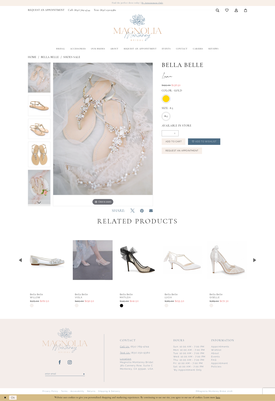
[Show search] (217, 10)
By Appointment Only (152, 3)
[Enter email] (65, 374)
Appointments (220, 346)
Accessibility (77, 391)
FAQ (214, 360)
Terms (64, 391)
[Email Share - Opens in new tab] (151, 211)
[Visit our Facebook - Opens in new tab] (60, 362)
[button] (236, 10)
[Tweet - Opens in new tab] (132, 211)
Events (215, 356)
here (218, 397)
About (215, 353)
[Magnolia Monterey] (137, 27)
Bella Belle (50, 57)
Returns (91, 391)
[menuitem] (46, 10)
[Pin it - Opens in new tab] (142, 210)
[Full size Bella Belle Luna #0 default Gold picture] (103, 134)
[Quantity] (170, 133)
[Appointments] (46, 10)
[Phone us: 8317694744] (79, 10)
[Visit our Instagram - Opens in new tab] (70, 362)
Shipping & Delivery (109, 391)
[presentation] (48, 260)
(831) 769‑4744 (134, 346)
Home (32, 57)
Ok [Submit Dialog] (13, 397)
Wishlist (216, 350)
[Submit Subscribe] (84, 374)
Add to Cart (174, 141)
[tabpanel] (39, 79)
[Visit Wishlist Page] (227, 10)
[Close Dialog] (5, 398)
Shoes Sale (71, 57)
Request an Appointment (182, 150)
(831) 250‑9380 (135, 352)
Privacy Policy (50, 391)
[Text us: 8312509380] (105, 10)
